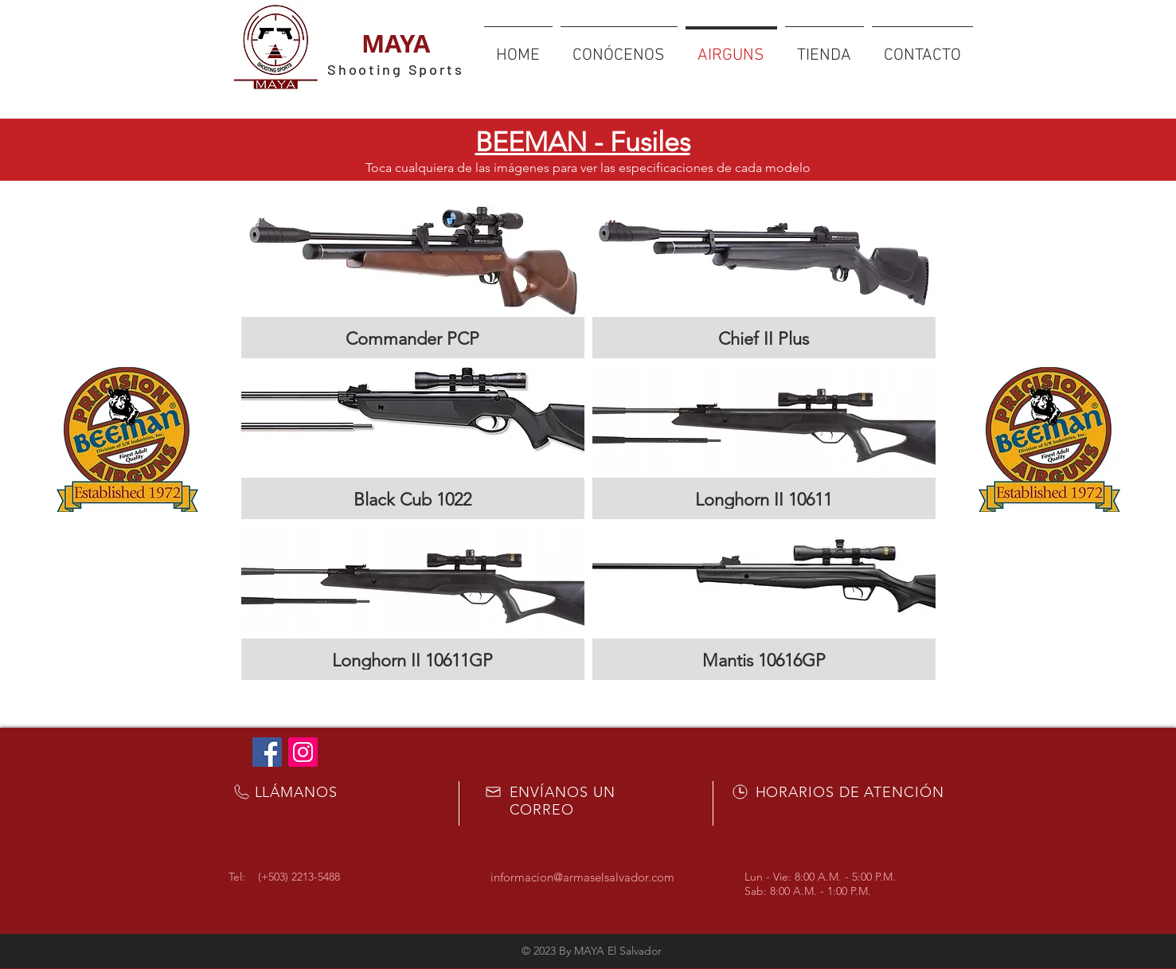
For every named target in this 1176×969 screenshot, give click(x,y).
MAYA (395, 43)
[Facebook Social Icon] (267, 752)
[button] (412, 281)
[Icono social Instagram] (303, 752)
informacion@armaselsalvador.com (582, 877)
